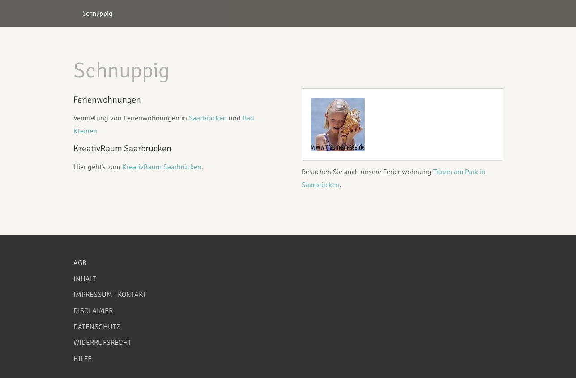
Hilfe (82, 358)
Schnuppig (97, 13)
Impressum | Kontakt (109, 294)
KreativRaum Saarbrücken (161, 166)
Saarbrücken (209, 117)
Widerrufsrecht (102, 342)
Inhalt (84, 279)
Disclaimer (93, 310)
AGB (80, 262)
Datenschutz (96, 326)
